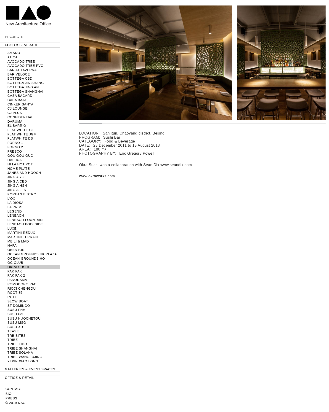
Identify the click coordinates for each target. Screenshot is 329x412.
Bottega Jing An (23, 87)
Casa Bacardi (20, 95)
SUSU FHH (16, 310)
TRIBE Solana (20, 352)
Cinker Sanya (20, 104)
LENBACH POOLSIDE (25, 224)
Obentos (15, 250)
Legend (14, 211)
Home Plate (18, 168)
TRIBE (12, 340)
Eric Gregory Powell (136, 153)
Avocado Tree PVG (25, 65)
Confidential (20, 117)
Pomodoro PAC (21, 284)
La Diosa (15, 203)
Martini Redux (21, 232)
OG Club (15, 262)
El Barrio (16, 125)
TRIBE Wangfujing (24, 357)
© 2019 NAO (15, 403)
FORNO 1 (15, 143)
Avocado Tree (21, 61)
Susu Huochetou (23, 318)
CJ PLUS (14, 113)
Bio (8, 394)
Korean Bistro (21, 194)
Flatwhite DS (20, 138)
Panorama (17, 280)
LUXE (11, 228)
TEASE (13, 331)
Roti (11, 297)
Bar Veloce (18, 74)
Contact (13, 389)
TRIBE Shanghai (22, 348)
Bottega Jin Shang (25, 83)
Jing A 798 (16, 177)
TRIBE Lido (17, 344)
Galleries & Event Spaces (30, 369)
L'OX (11, 198)
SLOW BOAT (17, 301)
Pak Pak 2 (16, 275)
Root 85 (14, 292)
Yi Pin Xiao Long (22, 361)
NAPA (12, 245)
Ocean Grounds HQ (26, 258)
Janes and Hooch (24, 173)
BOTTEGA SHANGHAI (25, 91)
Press (11, 398)
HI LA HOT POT (20, 164)
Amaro (13, 53)
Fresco (14, 151)
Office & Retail (19, 378)
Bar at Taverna (22, 70)
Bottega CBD (19, 78)
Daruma (14, 121)
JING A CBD (17, 181)
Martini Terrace (23, 237)
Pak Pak (14, 271)
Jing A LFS (16, 190)
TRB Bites (16, 335)
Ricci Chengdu (21, 288)
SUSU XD (15, 327)
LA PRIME (15, 207)
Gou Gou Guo (20, 155)
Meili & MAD (18, 241)
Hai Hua (14, 160)
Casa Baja (17, 100)
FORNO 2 (15, 147)
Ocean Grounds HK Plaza (32, 254)
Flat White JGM (22, 134)
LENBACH (15, 215)
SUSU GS (15, 314)
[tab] (30, 45)
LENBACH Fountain (25, 220)
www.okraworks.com (97, 176)
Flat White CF (20, 130)
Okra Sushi (18, 267)
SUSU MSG (16, 322)
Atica (12, 57)
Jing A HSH (17, 185)
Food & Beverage (22, 45)
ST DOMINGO (18, 305)
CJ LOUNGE (17, 108)
